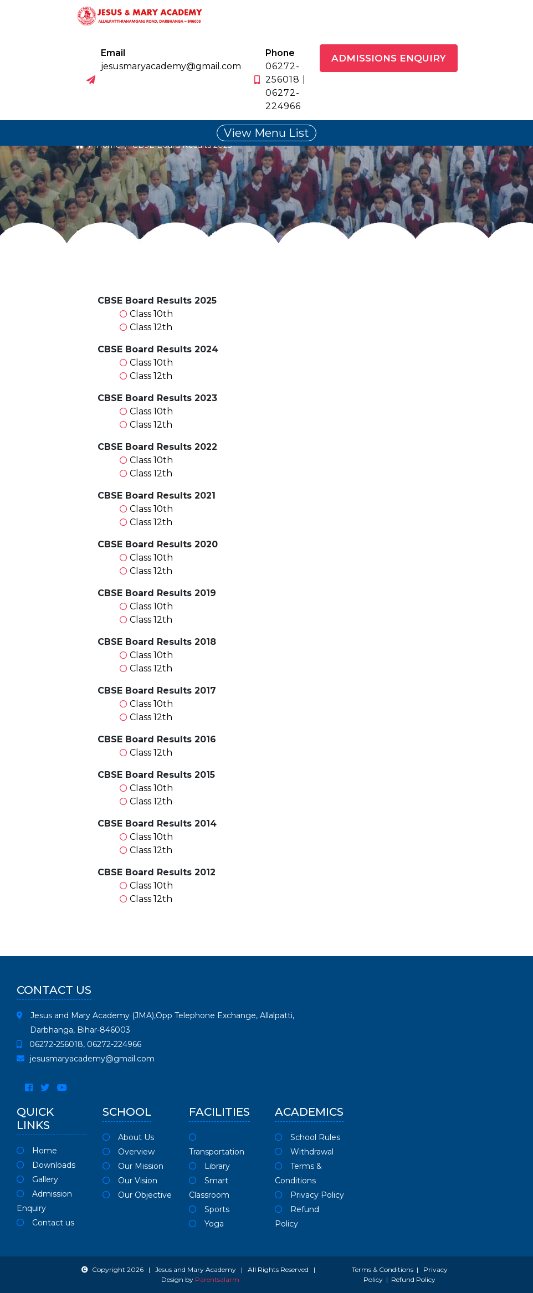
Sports (209, 1209)
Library (209, 1166)
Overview (128, 1152)
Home (37, 1151)
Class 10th (151, 314)
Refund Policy (413, 1279)
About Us (128, 1137)
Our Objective (137, 1195)
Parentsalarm (217, 1279)
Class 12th (151, 327)
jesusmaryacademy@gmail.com (86, 1059)
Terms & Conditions (382, 1269)
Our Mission (132, 1166)
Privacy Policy (309, 1195)
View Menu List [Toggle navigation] (266, 133)
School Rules (307, 1137)
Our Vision (129, 1181)
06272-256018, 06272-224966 (79, 1044)
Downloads (46, 1165)
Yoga (206, 1224)
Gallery (37, 1179)
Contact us (45, 1223)
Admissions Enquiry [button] (388, 58)
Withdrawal (304, 1152)
